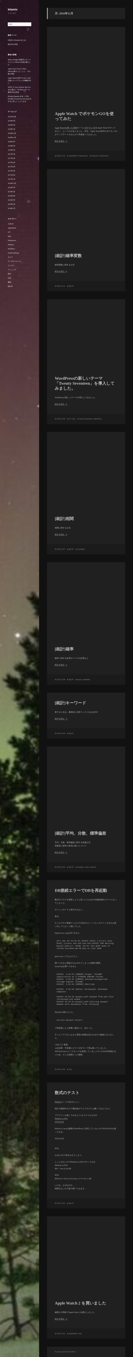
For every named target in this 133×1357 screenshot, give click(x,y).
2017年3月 (11, 171)
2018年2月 (11, 146)
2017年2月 (11, 175)
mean (87, 867)
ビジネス (11, 265)
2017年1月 (11, 179)
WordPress (11, 249)
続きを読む (61, 141)
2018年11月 (12, 137)
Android (10, 224)
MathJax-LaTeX (61, 1118)
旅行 (9, 274)
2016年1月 (11, 208)
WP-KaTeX (59, 1122)
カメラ (10, 257)
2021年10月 (12, 117)
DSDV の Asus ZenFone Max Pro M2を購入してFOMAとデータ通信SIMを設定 (19, 89)
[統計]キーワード (70, 703)
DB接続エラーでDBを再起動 (81, 890)
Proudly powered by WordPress (65, 1352)
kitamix (12, 9)
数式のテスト (67, 1092)
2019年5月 (11, 121)
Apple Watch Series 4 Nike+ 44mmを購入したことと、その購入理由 (19, 71)
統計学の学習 (13, 44)
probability (86, 679)
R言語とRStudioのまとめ (17, 40)
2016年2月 (11, 204)
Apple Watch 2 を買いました (80, 1303)
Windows (11, 244)
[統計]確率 (64, 649)
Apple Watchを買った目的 (66, 128)
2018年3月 (11, 142)
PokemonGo (12, 240)
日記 (9, 278)
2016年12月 (12, 183)
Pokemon (94, 156)
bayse (79, 679)
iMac (9, 236)
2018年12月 (12, 133)
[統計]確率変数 (68, 255)
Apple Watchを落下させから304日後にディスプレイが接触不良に (19, 80)
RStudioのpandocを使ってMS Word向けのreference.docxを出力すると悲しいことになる (19, 98)
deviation (80, 867)
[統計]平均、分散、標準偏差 (80, 833)
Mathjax (58, 1102)
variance (93, 867)
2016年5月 (11, 192)
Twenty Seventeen (86, 419)
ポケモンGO (90, 128)
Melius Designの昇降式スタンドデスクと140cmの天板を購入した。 (19, 62)
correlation (81, 549)
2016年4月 (11, 196)
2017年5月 (11, 162)
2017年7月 (11, 154)
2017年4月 (11, 167)
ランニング (12, 270)
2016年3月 (11, 200)
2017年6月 (11, 158)
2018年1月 (11, 150)
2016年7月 (11, 187)
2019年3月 (11, 125)
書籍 (9, 282)
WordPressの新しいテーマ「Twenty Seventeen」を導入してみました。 (85, 383)
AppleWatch (12, 228)
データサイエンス (14, 261)
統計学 (10, 286)
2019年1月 (11, 129)
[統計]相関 (64, 518)
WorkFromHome (13, 253)
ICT (9, 232)
